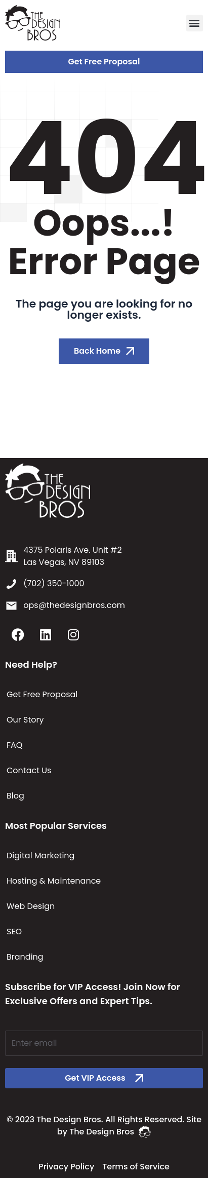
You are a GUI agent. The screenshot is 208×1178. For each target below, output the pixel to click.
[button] (194, 23)
